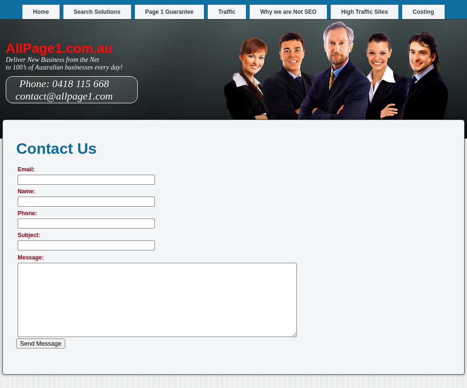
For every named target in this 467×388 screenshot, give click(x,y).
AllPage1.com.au (59, 48)
